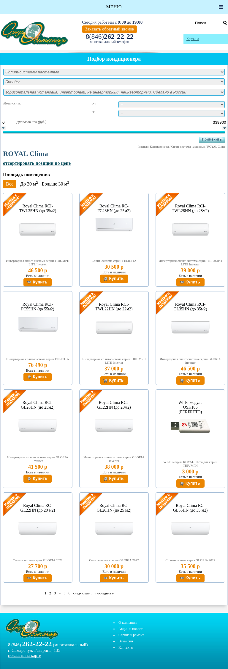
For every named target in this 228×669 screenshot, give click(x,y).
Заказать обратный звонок (109, 29)
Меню (114, 6)
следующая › (83, 593)
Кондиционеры (159, 146)
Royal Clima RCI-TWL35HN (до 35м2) (37, 208)
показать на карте (24, 655)
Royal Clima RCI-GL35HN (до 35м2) (190, 306)
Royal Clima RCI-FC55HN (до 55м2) (37, 306)
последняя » (105, 593)
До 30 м (29, 183)
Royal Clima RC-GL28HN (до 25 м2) (114, 507)
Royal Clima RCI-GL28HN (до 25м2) (37, 405)
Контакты (125, 647)
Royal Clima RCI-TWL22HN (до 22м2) (114, 306)
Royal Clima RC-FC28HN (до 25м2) (114, 208)
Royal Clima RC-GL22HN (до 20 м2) (37, 507)
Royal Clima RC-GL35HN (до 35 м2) (190, 507)
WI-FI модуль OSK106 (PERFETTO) (190, 407)
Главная (142, 146)
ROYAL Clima (216, 146)
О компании (127, 622)
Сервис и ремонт (131, 635)
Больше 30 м (55, 183)
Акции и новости (131, 629)
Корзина (192, 39)
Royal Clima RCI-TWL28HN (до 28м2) (190, 208)
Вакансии (125, 641)
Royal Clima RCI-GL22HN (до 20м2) (114, 405)
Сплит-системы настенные (188, 146)
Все (9, 183)
